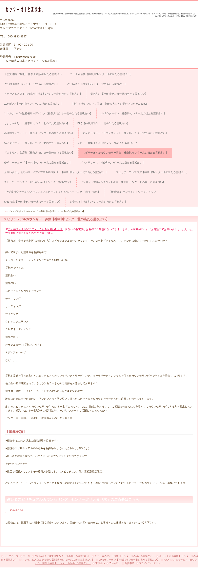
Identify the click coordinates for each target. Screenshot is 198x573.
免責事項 (129, 563)
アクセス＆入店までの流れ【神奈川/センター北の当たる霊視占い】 (43, 93)
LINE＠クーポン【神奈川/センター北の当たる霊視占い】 (133, 113)
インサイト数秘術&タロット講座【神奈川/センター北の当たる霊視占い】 (123, 182)
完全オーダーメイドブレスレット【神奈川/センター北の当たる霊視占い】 (125, 133)
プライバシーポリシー (151, 563)
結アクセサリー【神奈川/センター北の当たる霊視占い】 (36, 142)
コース (26, 556)
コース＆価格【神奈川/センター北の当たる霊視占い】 (101, 74)
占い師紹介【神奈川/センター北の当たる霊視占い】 (97, 84)
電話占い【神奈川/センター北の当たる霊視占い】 (119, 93)
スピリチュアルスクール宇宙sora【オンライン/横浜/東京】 (38, 182)
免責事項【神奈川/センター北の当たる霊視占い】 (98, 201)
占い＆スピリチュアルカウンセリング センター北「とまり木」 (26, 9)
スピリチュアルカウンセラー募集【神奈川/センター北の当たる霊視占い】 (125, 152)
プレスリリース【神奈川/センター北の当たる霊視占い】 (112, 162)
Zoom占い (114, 563)
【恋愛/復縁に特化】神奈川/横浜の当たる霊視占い (33, 74)
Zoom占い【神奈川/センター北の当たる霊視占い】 (33, 103)
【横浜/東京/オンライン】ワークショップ (132, 191)
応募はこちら (17, 510)
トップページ (11, 556)
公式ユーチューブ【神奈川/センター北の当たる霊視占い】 (38, 162)
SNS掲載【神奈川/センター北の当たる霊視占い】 (33, 201)
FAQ (166, 559)
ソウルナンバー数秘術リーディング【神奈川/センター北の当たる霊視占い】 (48, 113)
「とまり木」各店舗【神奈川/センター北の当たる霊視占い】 (39, 152)
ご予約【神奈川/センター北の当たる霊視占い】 (31, 84)
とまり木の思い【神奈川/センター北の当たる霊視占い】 (36, 123)
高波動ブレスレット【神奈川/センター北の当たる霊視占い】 (39, 133)
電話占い (100, 563)
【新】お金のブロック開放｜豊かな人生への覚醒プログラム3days (109, 103)
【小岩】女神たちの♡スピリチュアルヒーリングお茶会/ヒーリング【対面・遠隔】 (52, 191)
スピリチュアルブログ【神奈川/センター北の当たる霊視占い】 (152, 172)
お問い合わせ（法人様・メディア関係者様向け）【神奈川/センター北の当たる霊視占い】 (56, 172)
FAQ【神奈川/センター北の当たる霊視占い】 (103, 123)
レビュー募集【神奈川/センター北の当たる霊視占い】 (108, 142)
